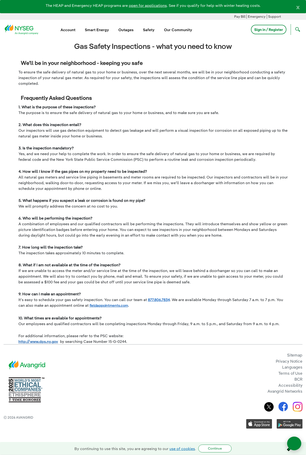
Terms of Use (290, 373)
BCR (298, 379)
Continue (215, 448)
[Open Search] (296, 29)
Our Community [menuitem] (178, 29)
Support (274, 16)
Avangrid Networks (284, 391)
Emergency (257, 16)
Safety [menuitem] (149, 29)
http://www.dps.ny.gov (38, 341)
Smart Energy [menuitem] (97, 29)
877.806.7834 (159, 299)
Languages (292, 367)
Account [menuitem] (67, 29)
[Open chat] (294, 443)
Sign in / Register (268, 29)
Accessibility (290, 385)
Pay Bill (240, 16)
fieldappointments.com (109, 305)
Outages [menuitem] (126, 29)
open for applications (148, 5)
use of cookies (182, 448)
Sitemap (294, 355)
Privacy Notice (289, 361)
